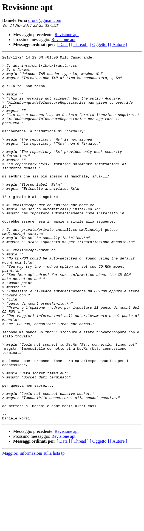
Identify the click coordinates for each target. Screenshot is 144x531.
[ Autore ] (118, 44)
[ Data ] (63, 44)
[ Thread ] (80, 44)
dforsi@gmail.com (44, 20)
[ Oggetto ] (99, 44)
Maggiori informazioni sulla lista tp (33, 526)
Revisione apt (67, 34)
